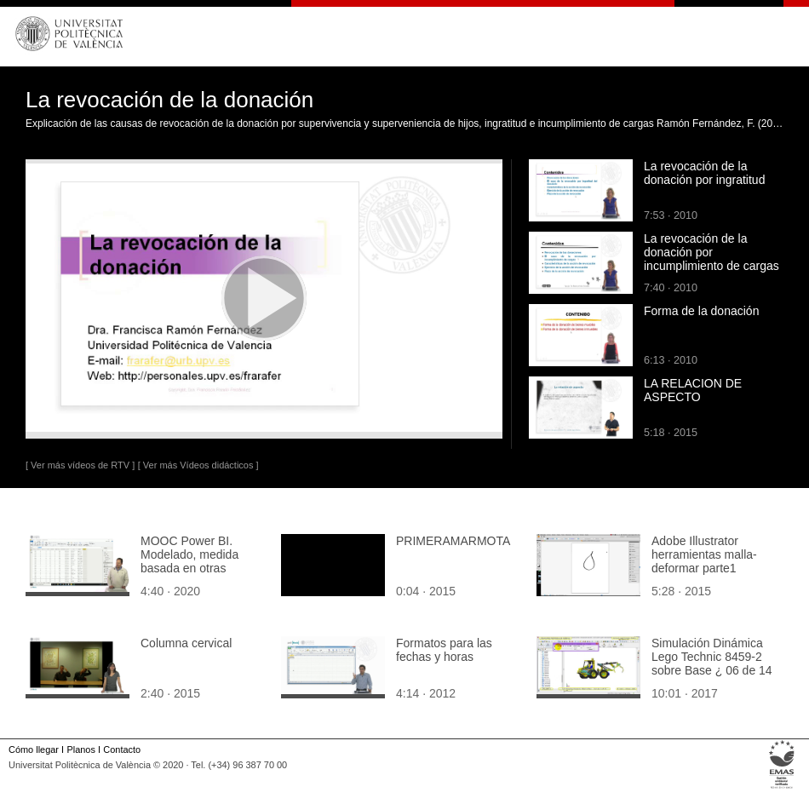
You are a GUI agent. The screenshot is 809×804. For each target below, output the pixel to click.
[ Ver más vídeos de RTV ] (80, 465)
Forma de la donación (701, 311)
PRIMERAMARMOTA (453, 541)
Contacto (122, 749)
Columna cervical (186, 643)
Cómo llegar (34, 749)
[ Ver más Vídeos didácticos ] (198, 465)
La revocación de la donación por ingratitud (704, 173)
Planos (80, 749)
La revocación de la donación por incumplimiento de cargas (711, 252)
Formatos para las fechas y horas (444, 649)
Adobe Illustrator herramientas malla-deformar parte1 (704, 554)
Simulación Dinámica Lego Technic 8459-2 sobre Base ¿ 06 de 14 (711, 656)
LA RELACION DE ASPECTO (693, 390)
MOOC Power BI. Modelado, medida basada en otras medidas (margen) (189, 561)
